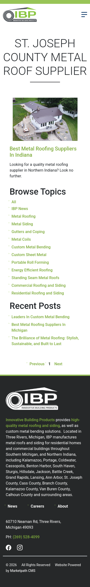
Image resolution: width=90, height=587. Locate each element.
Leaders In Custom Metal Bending (41, 317)
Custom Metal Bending (31, 247)
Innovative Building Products (30, 420)
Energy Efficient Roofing (32, 270)
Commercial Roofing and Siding (39, 285)
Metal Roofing (24, 216)
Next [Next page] (57, 364)
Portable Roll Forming (30, 262)
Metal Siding (22, 224)
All (14, 202)
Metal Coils (21, 239)
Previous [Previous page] (38, 364)
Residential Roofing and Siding (38, 293)
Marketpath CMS (22, 571)
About (63, 506)
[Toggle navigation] (84, 14)
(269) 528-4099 (26, 537)
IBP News (20, 208)
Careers (37, 506)
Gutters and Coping (28, 231)
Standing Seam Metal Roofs (35, 278)
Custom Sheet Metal (29, 254)
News (12, 506)
